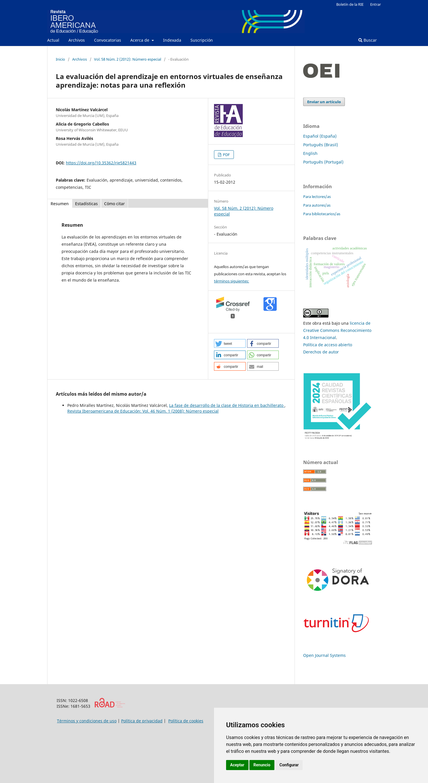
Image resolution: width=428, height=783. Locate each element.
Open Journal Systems (324, 655)
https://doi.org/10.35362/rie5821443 (101, 163)
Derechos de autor (321, 352)
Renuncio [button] (261, 765)
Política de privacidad (142, 721)
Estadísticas (86, 203)
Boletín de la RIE (350, 4)
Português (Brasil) (320, 144)
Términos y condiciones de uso (86, 721)
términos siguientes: (231, 281)
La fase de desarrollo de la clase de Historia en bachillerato (226, 405)
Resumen (60, 203)
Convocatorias (107, 40)
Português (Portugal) (323, 162)
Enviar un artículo (324, 101)
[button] (230, 343)
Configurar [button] (289, 765)
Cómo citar (114, 203)
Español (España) (320, 136)
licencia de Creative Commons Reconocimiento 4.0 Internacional (337, 330)
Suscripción (201, 40)
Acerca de (140, 40)
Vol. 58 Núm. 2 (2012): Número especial (127, 59)
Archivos (76, 40)
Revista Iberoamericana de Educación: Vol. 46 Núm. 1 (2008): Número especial (143, 411)
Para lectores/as (317, 196)
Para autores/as (316, 205)
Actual (53, 40)
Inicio (60, 59)
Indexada (172, 40)
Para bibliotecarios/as (321, 213)
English (310, 153)
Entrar (375, 4)
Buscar (367, 40)
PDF (226, 154)
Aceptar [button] (237, 765)
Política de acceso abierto (327, 344)
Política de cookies (185, 721)
